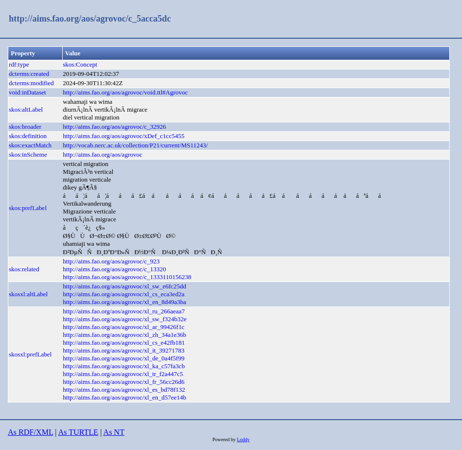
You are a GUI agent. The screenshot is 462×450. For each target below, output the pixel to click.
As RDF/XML (30, 432)
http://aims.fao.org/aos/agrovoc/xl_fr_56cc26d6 (123, 381)
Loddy (243, 439)
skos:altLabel (26, 109)
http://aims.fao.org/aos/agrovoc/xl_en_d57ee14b (124, 397)
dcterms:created (29, 73)
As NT (113, 432)
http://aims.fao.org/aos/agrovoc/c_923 (111, 261)
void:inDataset (27, 92)
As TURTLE (78, 432)
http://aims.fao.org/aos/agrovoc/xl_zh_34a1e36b (124, 334)
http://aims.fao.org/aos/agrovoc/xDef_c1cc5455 (123, 136)
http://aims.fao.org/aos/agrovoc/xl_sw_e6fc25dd (124, 286)
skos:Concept (80, 64)
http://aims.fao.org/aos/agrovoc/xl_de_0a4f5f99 (123, 358)
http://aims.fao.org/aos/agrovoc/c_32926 (114, 126)
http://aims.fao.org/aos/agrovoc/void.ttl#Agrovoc (125, 92)
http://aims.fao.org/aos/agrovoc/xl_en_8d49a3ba (124, 302)
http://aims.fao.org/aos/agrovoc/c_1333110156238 (127, 277)
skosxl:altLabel (28, 294)
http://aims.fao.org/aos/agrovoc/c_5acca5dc (90, 19)
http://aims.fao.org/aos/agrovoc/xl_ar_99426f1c (123, 327)
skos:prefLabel (28, 208)
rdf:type (19, 64)
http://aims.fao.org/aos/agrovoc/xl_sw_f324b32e (125, 319)
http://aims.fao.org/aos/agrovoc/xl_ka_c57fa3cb (124, 366)
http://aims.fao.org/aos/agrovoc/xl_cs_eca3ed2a (123, 294)
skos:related (24, 269)
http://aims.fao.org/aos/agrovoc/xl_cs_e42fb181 (124, 342)
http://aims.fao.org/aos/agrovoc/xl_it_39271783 (123, 350)
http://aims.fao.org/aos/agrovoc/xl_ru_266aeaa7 (124, 311)
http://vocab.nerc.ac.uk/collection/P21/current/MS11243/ (135, 145)
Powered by (224, 439)
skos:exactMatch (30, 145)
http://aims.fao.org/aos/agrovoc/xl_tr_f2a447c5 (123, 374)
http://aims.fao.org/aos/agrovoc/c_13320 (114, 269)
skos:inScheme (28, 154)
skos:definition (28, 136)
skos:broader (25, 126)
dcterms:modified (31, 83)
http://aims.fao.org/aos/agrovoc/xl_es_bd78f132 (124, 389)
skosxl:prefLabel (30, 354)
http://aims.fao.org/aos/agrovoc (102, 154)
